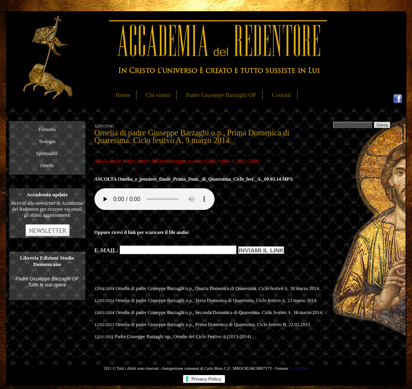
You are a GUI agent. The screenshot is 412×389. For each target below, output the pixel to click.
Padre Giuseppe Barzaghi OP (221, 95)
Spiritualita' (47, 153)
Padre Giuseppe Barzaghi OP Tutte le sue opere (46, 282)
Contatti (281, 95)
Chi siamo (158, 95)
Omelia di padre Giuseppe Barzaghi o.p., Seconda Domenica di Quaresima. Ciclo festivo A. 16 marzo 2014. (220, 312)
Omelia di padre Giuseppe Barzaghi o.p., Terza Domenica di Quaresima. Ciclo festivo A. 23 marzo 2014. (217, 300)
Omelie (47, 165)
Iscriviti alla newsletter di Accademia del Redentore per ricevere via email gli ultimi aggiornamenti (47, 209)
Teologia (47, 141)
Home (123, 95)
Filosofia (47, 129)
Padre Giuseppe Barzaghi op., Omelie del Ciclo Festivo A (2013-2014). (183, 336)
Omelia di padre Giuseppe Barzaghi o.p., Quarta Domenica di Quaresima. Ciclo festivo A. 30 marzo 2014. (218, 288)
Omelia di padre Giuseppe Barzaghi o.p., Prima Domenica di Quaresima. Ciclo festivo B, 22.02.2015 (213, 324)
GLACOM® (299, 368)
